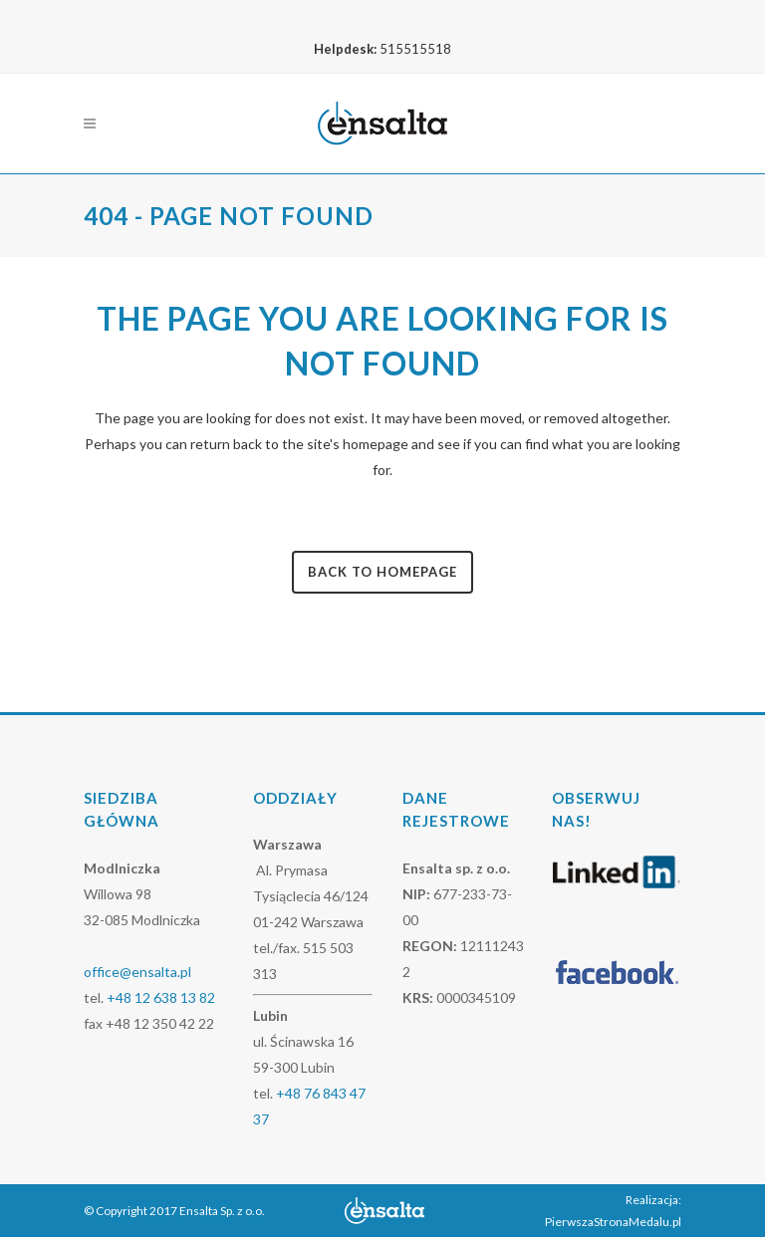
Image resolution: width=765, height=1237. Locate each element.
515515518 (415, 49)
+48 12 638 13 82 (161, 997)
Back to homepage (382, 572)
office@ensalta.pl (137, 971)
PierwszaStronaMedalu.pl (613, 1221)
